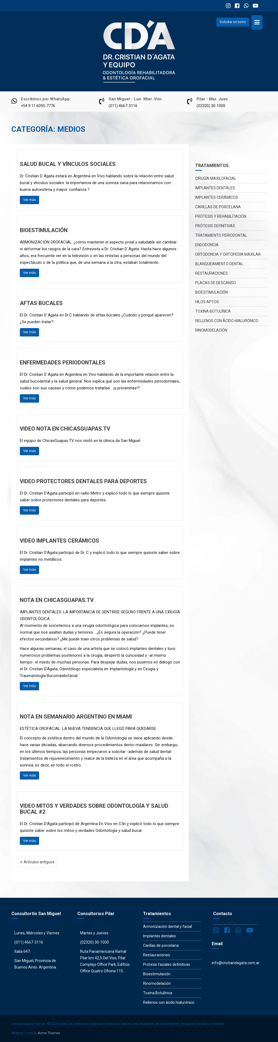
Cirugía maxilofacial (215, 178)
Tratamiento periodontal (221, 235)
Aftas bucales (41, 303)
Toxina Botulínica (213, 311)
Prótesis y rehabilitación (220, 216)
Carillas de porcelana (218, 207)
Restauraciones (211, 273)
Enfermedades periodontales (62, 362)
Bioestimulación (44, 230)
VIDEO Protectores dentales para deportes (83, 481)
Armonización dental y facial (167, 926)
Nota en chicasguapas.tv (57, 600)
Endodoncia (207, 245)
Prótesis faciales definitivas (166, 964)
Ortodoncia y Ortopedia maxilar (228, 254)
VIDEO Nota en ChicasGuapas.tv (65, 428)
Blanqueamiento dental (219, 264)
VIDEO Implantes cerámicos (59, 540)
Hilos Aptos (207, 302)
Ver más (29, 200)
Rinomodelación (211, 330)
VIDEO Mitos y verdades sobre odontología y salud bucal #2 (94, 809)
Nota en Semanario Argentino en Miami (76, 716)
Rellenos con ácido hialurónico (226, 321)
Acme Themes (49, 1033)
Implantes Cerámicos (216, 197)
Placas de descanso (215, 283)
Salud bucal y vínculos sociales (68, 164)
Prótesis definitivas (215, 226)
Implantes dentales (215, 188)
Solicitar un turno (233, 22)
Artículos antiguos (39, 862)
